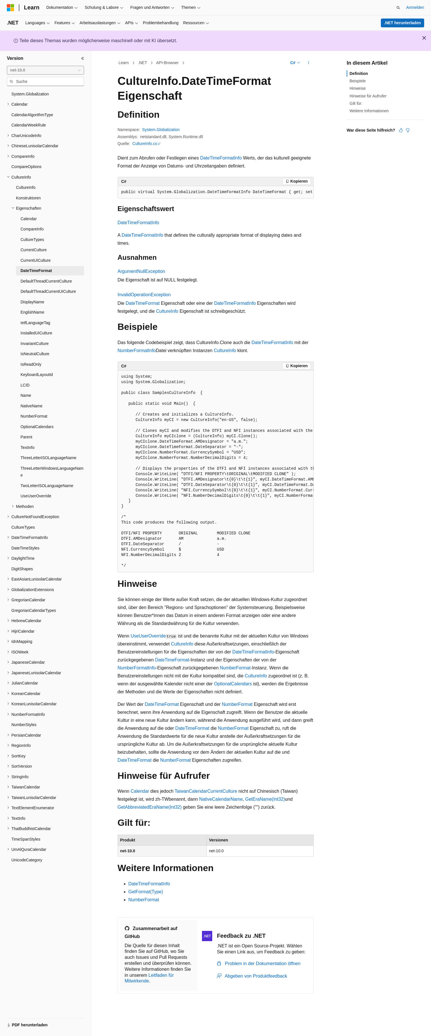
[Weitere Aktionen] (308, 63)
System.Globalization (161, 129)
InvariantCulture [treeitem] (35, 343)
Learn (124, 62)
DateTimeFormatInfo (221, 158)
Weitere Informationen (369, 111)
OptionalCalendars (233, 683)
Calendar (139, 791)
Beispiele (358, 81)
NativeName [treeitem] (31, 406)
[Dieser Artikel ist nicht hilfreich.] (407, 130)
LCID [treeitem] (25, 385)
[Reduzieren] (83, 58)
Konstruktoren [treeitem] (28, 198)
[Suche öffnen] (398, 8)
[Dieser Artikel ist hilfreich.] (400, 130)
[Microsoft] (10, 7)
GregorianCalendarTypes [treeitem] (33, 610)
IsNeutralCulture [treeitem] (35, 354)
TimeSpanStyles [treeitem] (25, 839)
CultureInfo (167, 311)
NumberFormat (235, 667)
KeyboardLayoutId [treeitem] (37, 374)
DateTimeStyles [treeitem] (25, 548)
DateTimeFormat (143, 303)
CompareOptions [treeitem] (26, 166)
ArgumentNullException (141, 271)
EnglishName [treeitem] (32, 312)
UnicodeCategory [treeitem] (26, 860)
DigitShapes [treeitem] (22, 569)
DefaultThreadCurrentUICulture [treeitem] (48, 291)
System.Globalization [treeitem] (30, 94)
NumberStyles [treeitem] (23, 724)
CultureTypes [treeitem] (32, 239)
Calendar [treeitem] (29, 218)
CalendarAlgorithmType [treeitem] (32, 115)
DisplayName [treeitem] (32, 302)
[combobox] (45, 70)
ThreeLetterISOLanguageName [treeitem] (48, 457)
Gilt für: (356, 103)
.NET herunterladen (402, 23)
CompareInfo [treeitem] (32, 229)
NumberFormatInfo (137, 350)
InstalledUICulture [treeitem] (36, 333)
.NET (142, 62)
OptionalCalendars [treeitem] (37, 426)
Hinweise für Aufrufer (368, 96)
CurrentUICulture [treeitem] (36, 260)
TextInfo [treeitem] (27, 447)
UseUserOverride (148, 636)
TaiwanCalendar (191, 791)
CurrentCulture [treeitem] (34, 250)
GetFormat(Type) (145, 891)
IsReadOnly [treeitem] (31, 364)
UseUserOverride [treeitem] (36, 496)
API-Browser (167, 62)
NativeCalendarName (221, 799)
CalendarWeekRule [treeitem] (28, 125)
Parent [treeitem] (26, 437)
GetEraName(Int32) (265, 799)
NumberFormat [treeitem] (34, 416)
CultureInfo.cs (144, 143)
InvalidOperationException (144, 294)
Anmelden (415, 7)
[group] (216, 192)
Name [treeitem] (26, 395)
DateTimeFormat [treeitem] (36, 270)
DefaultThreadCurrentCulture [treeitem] (46, 281)
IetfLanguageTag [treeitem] (35, 322)
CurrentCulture (222, 791)
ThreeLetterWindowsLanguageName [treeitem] (52, 472)
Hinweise (358, 88)
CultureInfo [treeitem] (25, 187)
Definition (359, 73)
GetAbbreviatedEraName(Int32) (150, 807)
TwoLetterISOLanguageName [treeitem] (47, 485)
